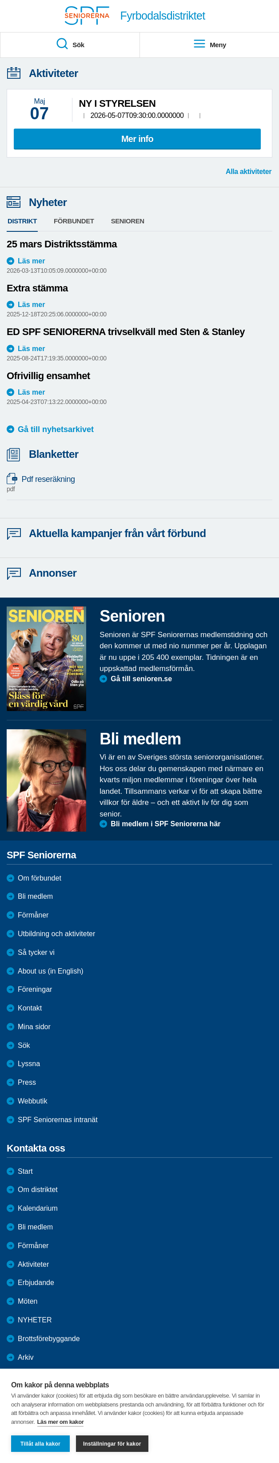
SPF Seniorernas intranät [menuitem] (58, 1120)
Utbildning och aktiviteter (56, 934)
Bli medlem (35, 896)
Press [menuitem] (27, 1082)
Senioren (127, 221)
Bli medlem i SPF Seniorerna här (165, 824)
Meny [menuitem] (209, 44)
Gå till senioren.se (141, 679)
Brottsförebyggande (49, 1338)
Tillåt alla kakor (40, 1444)
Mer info (137, 139)
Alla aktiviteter (248, 171)
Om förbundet (39, 878)
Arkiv (26, 1357)
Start (25, 1171)
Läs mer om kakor (60, 1422)
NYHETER (35, 1320)
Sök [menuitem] (70, 44)
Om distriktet (38, 1189)
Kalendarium (38, 1208)
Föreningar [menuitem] (35, 989)
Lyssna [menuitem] (29, 1063)
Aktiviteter (33, 1264)
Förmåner (33, 915)
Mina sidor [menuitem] (34, 1027)
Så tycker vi (36, 952)
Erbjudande (36, 1282)
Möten (27, 1301)
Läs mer (31, 261)
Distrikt (22, 221)
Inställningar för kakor (112, 1444)
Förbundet (74, 221)
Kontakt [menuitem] (30, 1008)
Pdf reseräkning (135, 484)
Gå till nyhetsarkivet (56, 429)
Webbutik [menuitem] (32, 1101)
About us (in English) (51, 971)
